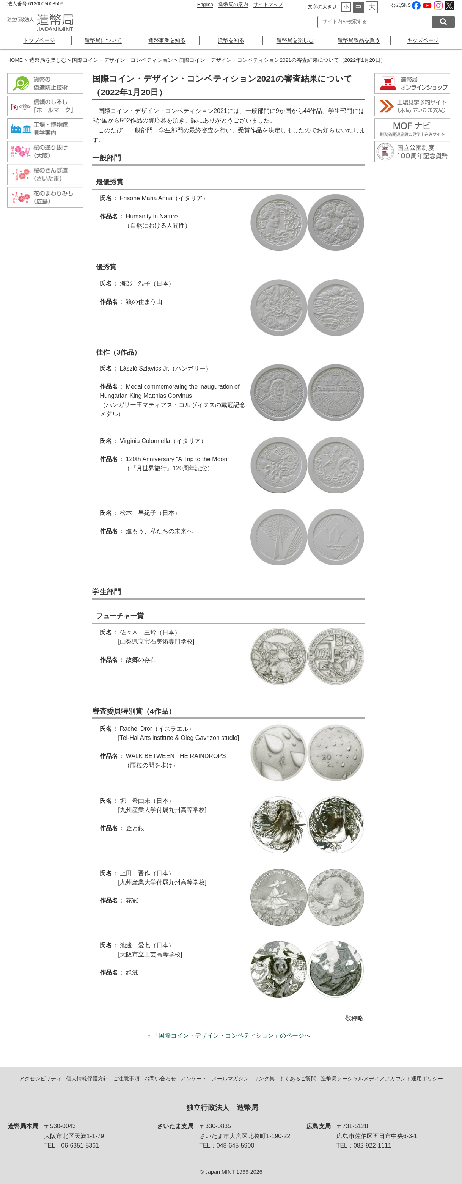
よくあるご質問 (297, 1079)
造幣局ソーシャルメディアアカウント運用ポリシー (382, 1079)
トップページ (39, 40)
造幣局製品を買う (359, 40)
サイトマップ (268, 4)
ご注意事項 (126, 1079)
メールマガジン (230, 1079)
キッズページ (423, 40)
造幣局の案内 (233, 4)
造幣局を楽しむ (295, 40)
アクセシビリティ (40, 1079)
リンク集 (264, 1079)
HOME (15, 60)
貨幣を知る (231, 40)
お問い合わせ (160, 1079)
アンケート (194, 1079)
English (205, 4)
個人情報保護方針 (87, 1079)
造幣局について (103, 40)
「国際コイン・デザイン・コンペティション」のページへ (231, 1035)
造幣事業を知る (166, 40)
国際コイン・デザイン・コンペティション (122, 60)
